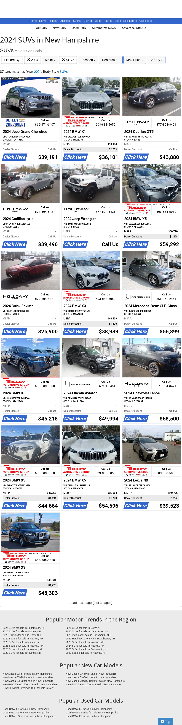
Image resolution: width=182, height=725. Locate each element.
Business (65, 20)
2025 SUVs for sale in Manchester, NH (24, 642)
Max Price (134, 60)
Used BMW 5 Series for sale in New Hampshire (29, 716)
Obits (98, 20)
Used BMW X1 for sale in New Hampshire (26, 712)
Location (88, 60)
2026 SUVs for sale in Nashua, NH (22, 631)
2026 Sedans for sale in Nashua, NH (23, 638)
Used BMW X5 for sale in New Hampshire (89, 709)
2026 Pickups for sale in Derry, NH (22, 635)
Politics (53, 20)
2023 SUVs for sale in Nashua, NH (22, 652)
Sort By (156, 60)
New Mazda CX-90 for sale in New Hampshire (28, 677)
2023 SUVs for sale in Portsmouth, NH (87, 649)
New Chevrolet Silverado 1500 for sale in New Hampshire (28, 688)
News (42, 20)
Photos (108, 20)
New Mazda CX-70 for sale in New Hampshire (28, 680)
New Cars (59, 28)
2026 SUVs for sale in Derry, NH (83, 627)
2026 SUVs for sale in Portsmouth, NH (24, 627)
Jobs (118, 20)
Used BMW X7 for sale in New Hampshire (89, 716)
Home (33, 20)
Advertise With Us (134, 28)
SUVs (68, 60)
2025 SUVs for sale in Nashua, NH (85, 642)
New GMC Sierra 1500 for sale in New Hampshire (30, 684)
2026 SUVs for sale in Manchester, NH (87, 631)
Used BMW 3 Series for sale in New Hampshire (92, 712)
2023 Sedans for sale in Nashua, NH (86, 652)
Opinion (88, 20)
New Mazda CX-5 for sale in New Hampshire (27, 673)
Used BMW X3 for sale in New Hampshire (26, 709)
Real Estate (130, 20)
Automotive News (104, 28)
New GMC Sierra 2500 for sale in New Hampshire (93, 684)
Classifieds (145, 20)
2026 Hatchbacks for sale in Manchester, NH (90, 638)
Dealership (111, 60)
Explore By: (12, 60)
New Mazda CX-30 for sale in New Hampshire (91, 677)
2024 (32, 60)
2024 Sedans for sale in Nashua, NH (23, 649)
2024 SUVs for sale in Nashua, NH (85, 645)
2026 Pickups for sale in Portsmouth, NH (88, 635)
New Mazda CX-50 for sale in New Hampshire (91, 673)
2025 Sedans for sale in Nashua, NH (23, 645)
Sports (77, 20)
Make (50, 60)
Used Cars (79, 28)
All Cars (41, 28)
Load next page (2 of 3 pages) (91, 603)
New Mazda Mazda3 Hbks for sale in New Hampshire (95, 680)
